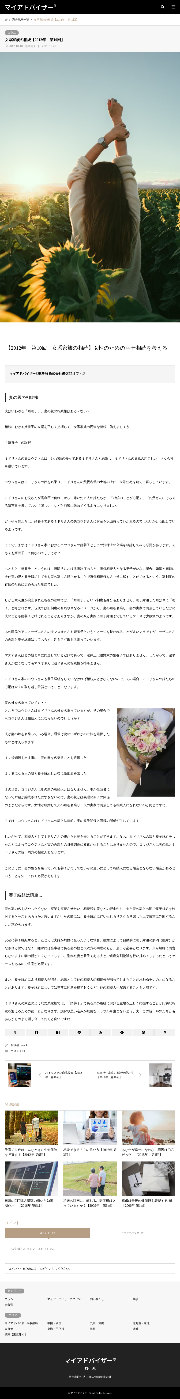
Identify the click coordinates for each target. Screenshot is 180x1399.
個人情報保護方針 (100, 1377)
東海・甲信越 (55, 1329)
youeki (24, 1045)
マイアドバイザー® (90, 1360)
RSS (94, 1368)
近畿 (135, 1329)
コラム (12, 32)
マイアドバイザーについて (64, 1299)
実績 (135, 1299)
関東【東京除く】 (16, 1334)
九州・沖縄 (97, 1323)
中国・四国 (54, 1323)
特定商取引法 (77, 1377)
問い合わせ (97, 1299)
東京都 (9, 1329)
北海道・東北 (141, 1323)
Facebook (86, 1368)
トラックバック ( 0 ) (132, 1232)
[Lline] (79, 1032)
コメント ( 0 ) (47, 1232)
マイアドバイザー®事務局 (21, 1323)
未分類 (9, 1304)
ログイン (45, 1268)
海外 (93, 1329)
